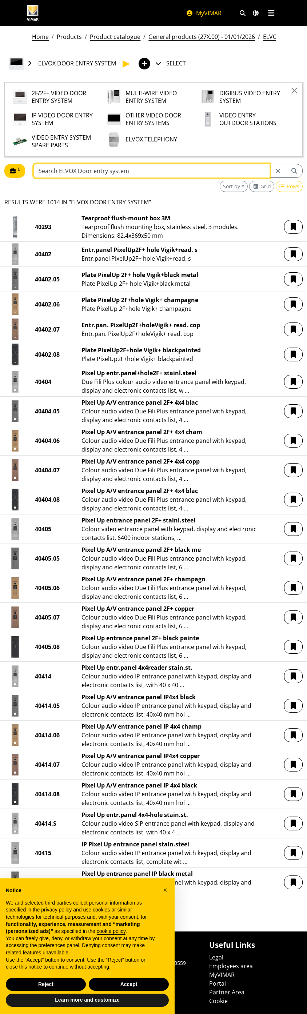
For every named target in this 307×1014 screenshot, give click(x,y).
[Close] (294, 90)
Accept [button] (128, 984)
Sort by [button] (231, 186)
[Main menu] (271, 13)
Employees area (231, 966)
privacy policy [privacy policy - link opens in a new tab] (56, 910)
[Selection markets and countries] (255, 13)
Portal (217, 983)
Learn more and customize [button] (87, 1000)
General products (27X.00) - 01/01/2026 (201, 37)
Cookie (218, 1001)
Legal (216, 957)
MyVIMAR (204, 13)
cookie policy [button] (111, 931)
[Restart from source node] (278, 171)
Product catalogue (115, 37)
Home (40, 37)
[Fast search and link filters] (242, 13)
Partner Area (226, 992)
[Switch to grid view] (261, 186)
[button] (293, 227)
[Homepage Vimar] (33, 13)
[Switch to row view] (289, 186)
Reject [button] (45, 984)
